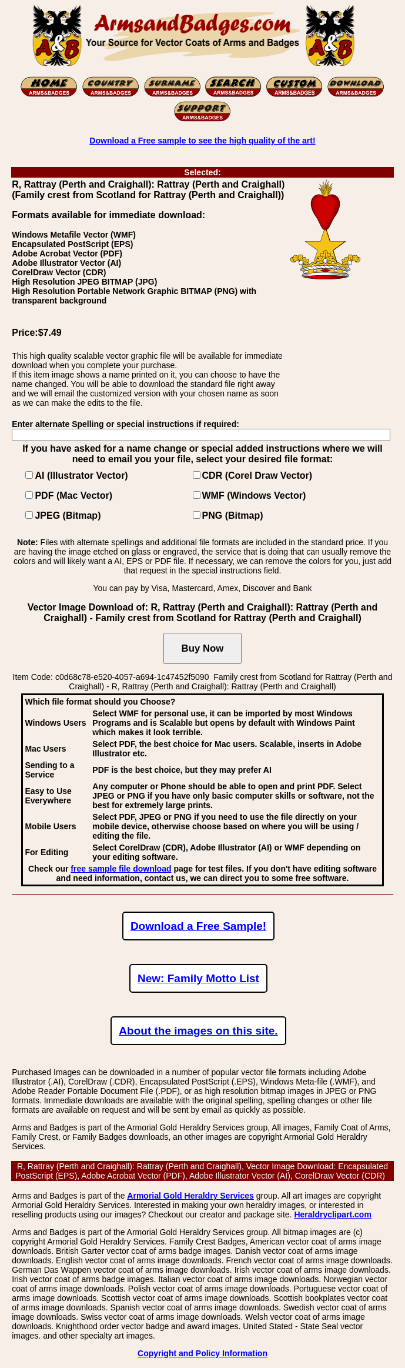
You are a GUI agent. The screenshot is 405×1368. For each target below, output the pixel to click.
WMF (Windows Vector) (254, 496)
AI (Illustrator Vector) (81, 476)
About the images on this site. (198, 1031)
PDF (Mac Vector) (73, 496)
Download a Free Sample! (198, 926)
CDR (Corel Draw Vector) (257, 476)
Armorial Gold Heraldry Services (190, 1195)
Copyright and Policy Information (202, 1353)
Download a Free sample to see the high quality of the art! (202, 140)
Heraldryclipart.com (332, 1214)
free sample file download (121, 868)
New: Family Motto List (198, 978)
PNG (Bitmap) (232, 515)
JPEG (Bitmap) (68, 515)
